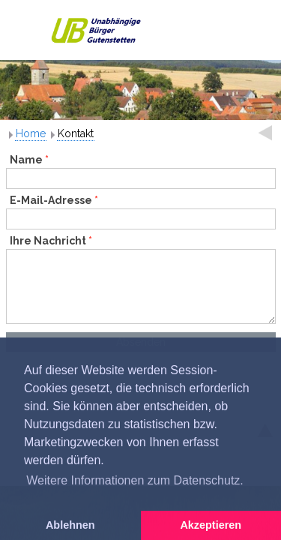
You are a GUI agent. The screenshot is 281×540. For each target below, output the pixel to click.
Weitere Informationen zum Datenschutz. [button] (135, 480)
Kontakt (76, 134)
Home (31, 134)
